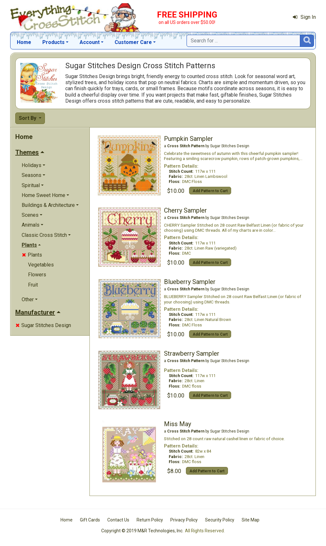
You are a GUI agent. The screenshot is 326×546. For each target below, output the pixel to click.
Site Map (250, 519)
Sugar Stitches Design (43, 325)
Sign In (304, 17)
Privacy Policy (184, 519)
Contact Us (118, 519)
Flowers (37, 275)
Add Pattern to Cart (210, 191)
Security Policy (219, 519)
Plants (32, 255)
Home (24, 42)
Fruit (33, 285)
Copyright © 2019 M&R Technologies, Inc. (142, 530)
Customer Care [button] (133, 42)
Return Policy (150, 519)
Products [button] (53, 42)
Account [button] (90, 42)
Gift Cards (90, 519)
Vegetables (41, 265)
